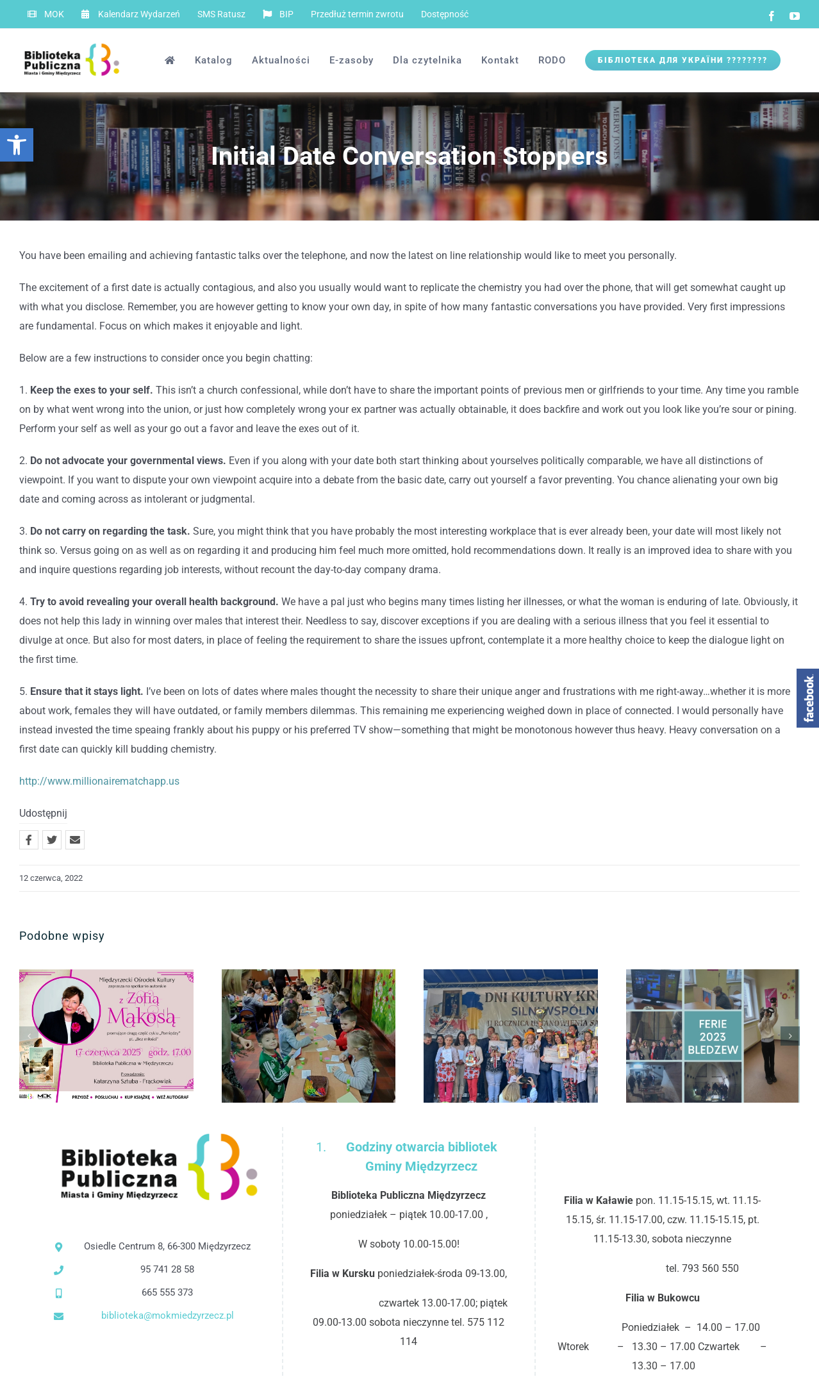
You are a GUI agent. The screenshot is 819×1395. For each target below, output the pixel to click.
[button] (16, 145)
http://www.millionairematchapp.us (99, 781)
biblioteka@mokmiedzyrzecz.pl (167, 1315)
